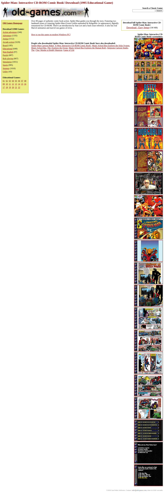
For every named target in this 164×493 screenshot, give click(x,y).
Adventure (7, 35)
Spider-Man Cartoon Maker (42, 46)
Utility (5, 72)
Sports (5, 65)
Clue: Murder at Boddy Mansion (48, 50)
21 (16, 87)
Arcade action (8, 42)
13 (16, 84)
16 (25, 84)
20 (13, 87)
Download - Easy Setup (137, 27)
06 (19, 81)
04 (13, 81)
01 (4, 81)
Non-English (8, 52)
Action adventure (10, 32)
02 (7, 81)
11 (10, 84)
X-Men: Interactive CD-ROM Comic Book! (73, 46)
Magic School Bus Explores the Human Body (87, 48)
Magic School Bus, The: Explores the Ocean (49, 48)
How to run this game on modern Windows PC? (51, 34)
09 (4, 84)
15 (22, 84)
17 (4, 87)
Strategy (6, 68)
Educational (7, 49)
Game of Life (68, 50)
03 (10, 81)
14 (19, 84)
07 (22, 81)
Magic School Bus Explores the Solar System (111, 46)
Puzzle (5, 55)
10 (7, 84)
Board (5, 45)
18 (7, 87)
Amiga (5, 39)
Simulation (7, 62)
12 (13, 84)
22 (19, 87)
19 (10, 87)
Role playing (8, 58)
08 (25, 81)
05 (16, 81)
